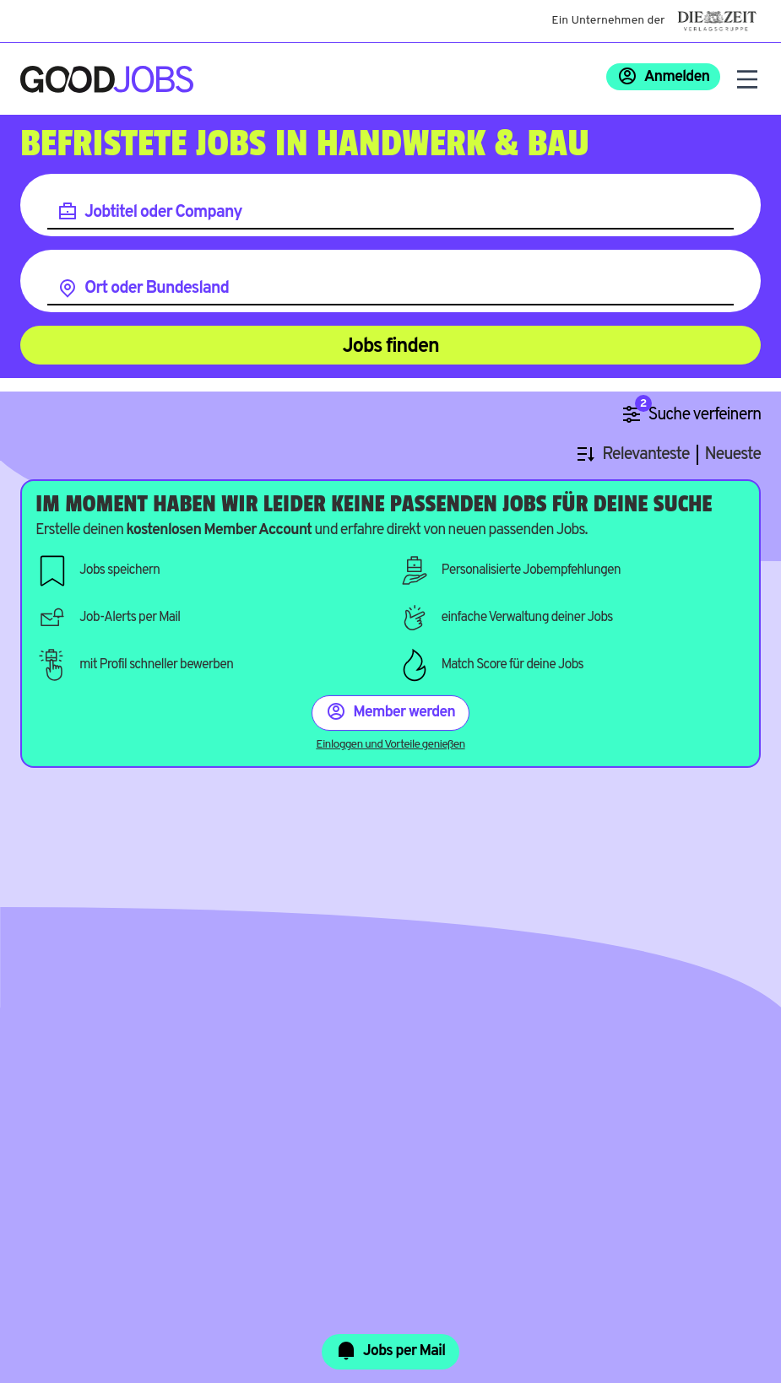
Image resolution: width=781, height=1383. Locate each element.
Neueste (733, 455)
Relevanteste (645, 455)
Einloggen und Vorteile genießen (390, 744)
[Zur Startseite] (106, 79)
